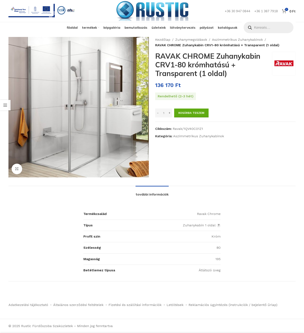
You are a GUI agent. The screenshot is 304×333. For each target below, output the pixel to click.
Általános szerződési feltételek (78, 305)
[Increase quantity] (169, 113)
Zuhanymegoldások (191, 40)
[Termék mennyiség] (163, 113)
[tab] (152, 192)
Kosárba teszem (191, 112)
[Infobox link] (42, 11)
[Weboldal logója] (152, 11)
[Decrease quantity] (157, 113)
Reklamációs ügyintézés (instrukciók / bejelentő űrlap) (233, 305)
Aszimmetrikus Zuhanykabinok (237, 40)
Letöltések (175, 305)
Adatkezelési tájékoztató (28, 305)
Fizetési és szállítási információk (135, 305)
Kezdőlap (162, 40)
